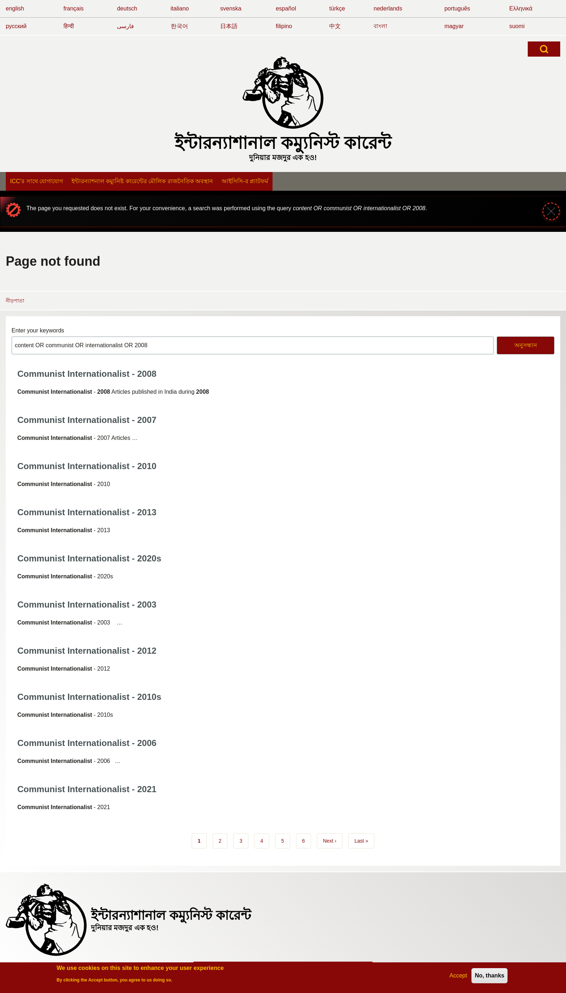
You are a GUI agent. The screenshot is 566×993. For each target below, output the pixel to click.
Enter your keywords (38, 330)
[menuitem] (36, 181)
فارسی (125, 26)
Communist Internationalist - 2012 (86, 651)
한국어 (179, 26)
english (15, 8)
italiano (180, 8)
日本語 (229, 26)
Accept (458, 978)
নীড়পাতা (15, 301)
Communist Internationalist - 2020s (89, 558)
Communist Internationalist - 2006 (86, 743)
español (286, 8)
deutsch (127, 8)
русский (16, 26)
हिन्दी (69, 26)
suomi (517, 26)
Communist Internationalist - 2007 (86, 420)
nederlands (388, 8)
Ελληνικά (520, 8)
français (74, 8)
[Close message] (551, 211)
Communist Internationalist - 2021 (86, 789)
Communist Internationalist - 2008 (86, 374)
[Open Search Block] (544, 49)
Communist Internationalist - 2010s (89, 697)
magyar (453, 26)
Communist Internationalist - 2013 (86, 512)
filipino (284, 26)
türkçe (337, 8)
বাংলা (380, 26)
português (457, 8)
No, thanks (489, 978)
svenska (230, 8)
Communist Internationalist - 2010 (86, 466)
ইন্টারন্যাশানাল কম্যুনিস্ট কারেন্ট (283, 143)
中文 (335, 26)
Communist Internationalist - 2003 (86, 604)
